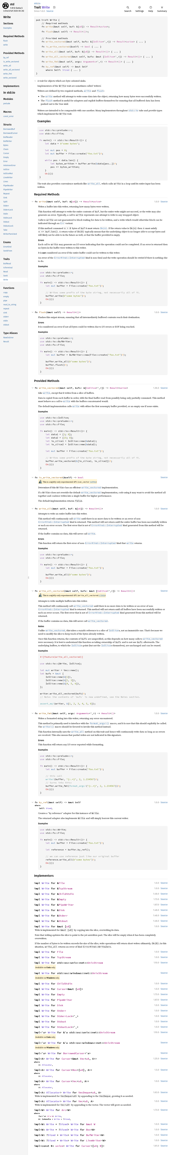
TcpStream (65, 888)
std (12, 4)
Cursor (61, 989)
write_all (52, 51)
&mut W (90, 1124)
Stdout (63, 921)
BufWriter (93, 1135)
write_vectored (55, 41)
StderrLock (64, 1016)
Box (74, 1070)
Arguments (89, 61)
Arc (64, 1110)
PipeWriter (66, 904)
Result (94, 26)
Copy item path (54, 7)
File (62, 883)
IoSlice (98, 41)
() (84, 31)
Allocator (47, 1065)
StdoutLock (64, 1027)
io (39, 3)
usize (103, 26)
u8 (80, 26)
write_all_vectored (58, 56)
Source (49, 11)
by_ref (50, 66)
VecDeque (84, 1092)
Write (45, 883)
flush (49, 31)
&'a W (50, 1116)
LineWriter (93, 1140)
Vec (82, 1058)
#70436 (102, 595)
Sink (62, 910)
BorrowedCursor (74, 1053)
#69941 (93, 481)
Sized (65, 70)
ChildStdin (66, 893)
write (49, 26)
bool (87, 46)
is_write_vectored (57, 46)
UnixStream (95, 962)
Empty (62, 899)
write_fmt (52, 61)
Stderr (63, 915)
